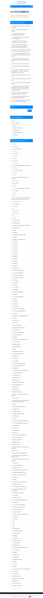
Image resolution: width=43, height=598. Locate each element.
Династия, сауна (16, 380)
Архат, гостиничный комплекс (19, 327)
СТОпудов (15, 535)
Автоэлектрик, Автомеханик (18, 308)
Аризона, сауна (16, 320)
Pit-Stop (14, 186)
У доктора (15, 552)
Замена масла (16, 387)
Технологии (15, 135)
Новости (14, 125)
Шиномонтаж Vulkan (17, 576)
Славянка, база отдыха (17, 509)
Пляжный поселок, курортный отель (20, 470)
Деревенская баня (16, 377)
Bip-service (15, 156)
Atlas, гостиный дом (17, 148)
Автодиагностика (16, 223)
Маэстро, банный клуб (17, 439)
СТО (14, 521)
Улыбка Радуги (16, 554)
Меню (12, 6)
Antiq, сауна (15, 146)
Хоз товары (15, 564)
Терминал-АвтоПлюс (17, 540)
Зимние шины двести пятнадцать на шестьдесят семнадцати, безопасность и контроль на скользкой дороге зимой (19, 46)
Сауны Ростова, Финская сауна (19, 507)
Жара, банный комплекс (18, 384)
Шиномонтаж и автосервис (18, 578)
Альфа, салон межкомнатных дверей (20, 315)
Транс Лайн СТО (16, 549)
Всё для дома (15, 361)
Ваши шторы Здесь (17, 346)
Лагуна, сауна (15, 427)
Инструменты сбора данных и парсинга (21, 63)
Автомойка (15, 232)
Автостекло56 (15, 280)
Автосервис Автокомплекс (18, 270)
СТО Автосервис (16, 528)
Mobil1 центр (15, 183)
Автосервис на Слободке (18, 275)
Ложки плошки (16, 430)
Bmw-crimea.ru (16, 163)
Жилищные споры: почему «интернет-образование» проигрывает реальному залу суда (20, 60)
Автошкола (15, 299)
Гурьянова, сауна (16, 375)
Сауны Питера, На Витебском (19, 504)
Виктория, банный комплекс (18, 353)
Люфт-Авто (15, 432)
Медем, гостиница (16, 444)
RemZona (15, 195)
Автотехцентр (15, 287)
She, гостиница (16, 204)
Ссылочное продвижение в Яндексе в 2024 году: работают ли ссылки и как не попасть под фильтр (21, 55)
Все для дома (15, 358)
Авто (14, 120)
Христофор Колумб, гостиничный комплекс (22, 569)
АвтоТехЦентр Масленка (18, 292)
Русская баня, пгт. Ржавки (18, 492)
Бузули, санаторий (16, 344)
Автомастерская (16, 227)
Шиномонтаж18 (16, 580)
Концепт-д (15, 418)
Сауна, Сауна (15, 502)
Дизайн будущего (16, 123)
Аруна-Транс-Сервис (17, 325)
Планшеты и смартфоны (18, 128)
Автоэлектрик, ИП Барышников (19, 311)
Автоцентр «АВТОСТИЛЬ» (18, 296)
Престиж (14, 479)
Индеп (14, 404)
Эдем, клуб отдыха (17, 583)
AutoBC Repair (15, 153)
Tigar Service (15, 206)
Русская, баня (16, 495)
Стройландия (15, 538)
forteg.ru (21, 2)
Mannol (14, 175)
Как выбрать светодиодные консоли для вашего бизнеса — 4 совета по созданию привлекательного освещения (20, 71)
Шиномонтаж (15, 571)
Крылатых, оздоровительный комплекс (21, 420)
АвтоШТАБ (15, 301)
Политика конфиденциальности (19, 472)
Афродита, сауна (16, 330)
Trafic (14, 208)
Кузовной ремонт (16, 425)
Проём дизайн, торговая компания (20, 482)
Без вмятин (15, 337)
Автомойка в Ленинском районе (19, 234)
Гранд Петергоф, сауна (17, 372)
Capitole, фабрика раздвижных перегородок (22, 165)
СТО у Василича (16, 533)
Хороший (15, 566)
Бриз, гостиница (16, 341)
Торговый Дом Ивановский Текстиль (20, 547)
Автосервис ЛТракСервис (18, 273)
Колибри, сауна (16, 416)
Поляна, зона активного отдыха (19, 474)
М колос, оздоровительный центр (20, 435)
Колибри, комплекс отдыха (18, 413)
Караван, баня (16, 408)
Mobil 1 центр (15, 181)
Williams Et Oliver (16, 213)
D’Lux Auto (15, 168)
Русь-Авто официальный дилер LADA (20, 500)
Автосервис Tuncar (16, 268)
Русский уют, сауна (17, 497)
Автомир (14, 230)
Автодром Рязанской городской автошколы (22, 225)
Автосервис (15, 242)
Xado (14, 215)
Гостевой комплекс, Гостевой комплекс (21, 370)
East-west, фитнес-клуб (17, 170)
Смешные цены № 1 (17, 511)
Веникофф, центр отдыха (18, 351)
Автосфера (15, 284)
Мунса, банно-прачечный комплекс (20, 453)
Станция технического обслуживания (20, 514)
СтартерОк (15, 516)
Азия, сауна (15, 313)
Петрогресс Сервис (17, 467)
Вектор (14, 349)
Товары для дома (16, 545)
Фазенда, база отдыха (17, 559)
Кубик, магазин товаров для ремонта (20, 423)
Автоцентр (15, 294)
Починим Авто (16, 477)
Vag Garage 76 (15, 211)
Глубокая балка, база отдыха (19, 365)
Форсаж (14, 561)
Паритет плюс (16, 462)
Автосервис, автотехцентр (18, 277)
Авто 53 (14, 218)
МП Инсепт (15, 450)
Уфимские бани (16, 557)
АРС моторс (15, 322)
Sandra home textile (17, 201)
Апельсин (15, 318)
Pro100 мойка (15, 190)
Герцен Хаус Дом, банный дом (19, 363)
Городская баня (16, 368)
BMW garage (15, 160)
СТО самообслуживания (18, 530)
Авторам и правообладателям (19, 239)
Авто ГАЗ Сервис (16, 220)
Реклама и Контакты (17, 484)
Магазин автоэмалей (17, 437)
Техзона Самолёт (16, 542)
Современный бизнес (17, 132)
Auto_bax (14, 151)
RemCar (14, 193)
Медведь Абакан (16, 442)
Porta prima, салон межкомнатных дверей (21, 188)
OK (30, 596)
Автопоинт (15, 237)
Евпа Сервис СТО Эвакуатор (19, 382)
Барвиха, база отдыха (17, 334)
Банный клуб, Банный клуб (18, 332)
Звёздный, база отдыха (17, 391)
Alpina (14, 144)
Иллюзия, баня (16, 398)
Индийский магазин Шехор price (19, 406)
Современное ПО (16, 130)
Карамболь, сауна (16, 411)
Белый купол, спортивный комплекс (20, 339)
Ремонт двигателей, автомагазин (19, 486)
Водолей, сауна (16, 356)
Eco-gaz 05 (15, 172)
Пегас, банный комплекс (18, 465)
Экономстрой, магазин (17, 585)
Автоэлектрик (15, 303)
